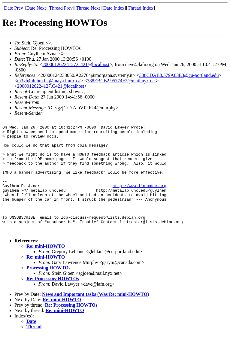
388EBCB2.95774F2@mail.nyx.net (121, 80)
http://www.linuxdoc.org (139, 198)
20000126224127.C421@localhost (75, 64)
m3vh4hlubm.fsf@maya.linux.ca (48, 80)
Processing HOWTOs (48, 288)
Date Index (114, 8)
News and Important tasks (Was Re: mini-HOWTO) (95, 314)
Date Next (36, 8)
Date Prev (13, 8)
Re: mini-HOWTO (45, 266)
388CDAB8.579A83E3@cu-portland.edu (179, 75)
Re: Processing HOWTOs (52, 299)
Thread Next (88, 8)
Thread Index (140, 8)
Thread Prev (61, 8)
